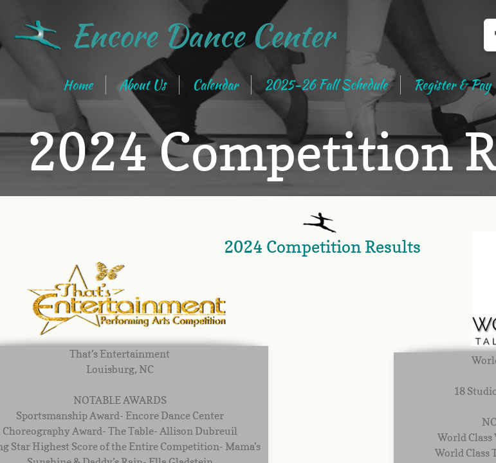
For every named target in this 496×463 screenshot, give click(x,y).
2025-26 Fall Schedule (325, 84)
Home (78, 84)
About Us (142, 84)
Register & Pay (452, 84)
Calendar (215, 84)
